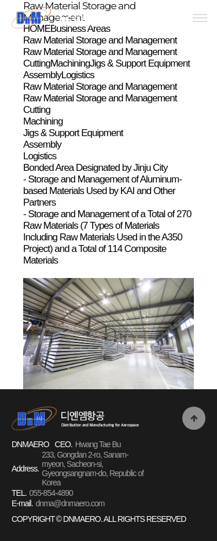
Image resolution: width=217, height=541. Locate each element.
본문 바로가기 (0, 0)
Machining (43, 121)
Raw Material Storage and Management (100, 86)
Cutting (36, 109)
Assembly (42, 144)
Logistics (39, 156)
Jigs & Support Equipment (73, 132)
